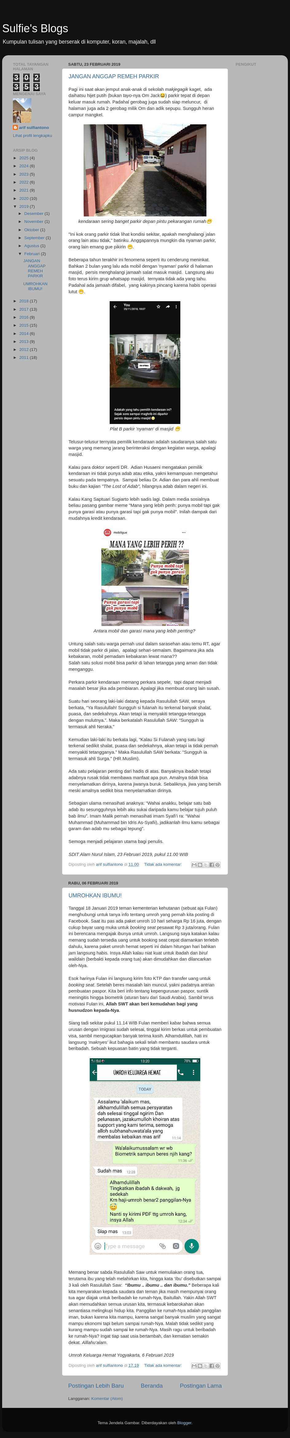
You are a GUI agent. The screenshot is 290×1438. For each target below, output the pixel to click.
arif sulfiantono (34, 127)
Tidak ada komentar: (163, 864)
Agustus (32, 245)
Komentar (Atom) (107, 1398)
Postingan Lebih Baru (96, 1385)
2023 (24, 174)
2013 (24, 341)
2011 (24, 357)
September (35, 237)
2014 (24, 333)
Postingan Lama (201, 1385)
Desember (34, 213)
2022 (24, 182)
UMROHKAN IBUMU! (95, 895)
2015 (24, 325)
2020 (24, 198)
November (34, 221)
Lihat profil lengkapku (32, 135)
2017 (24, 309)
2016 (24, 317)
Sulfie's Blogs (35, 28)
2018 (24, 301)
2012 (24, 349)
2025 (24, 158)
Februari (32, 253)
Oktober (32, 229)
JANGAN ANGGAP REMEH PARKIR (114, 76)
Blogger (184, 1423)
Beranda (152, 1385)
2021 (24, 190)
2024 (24, 166)
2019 (24, 206)
